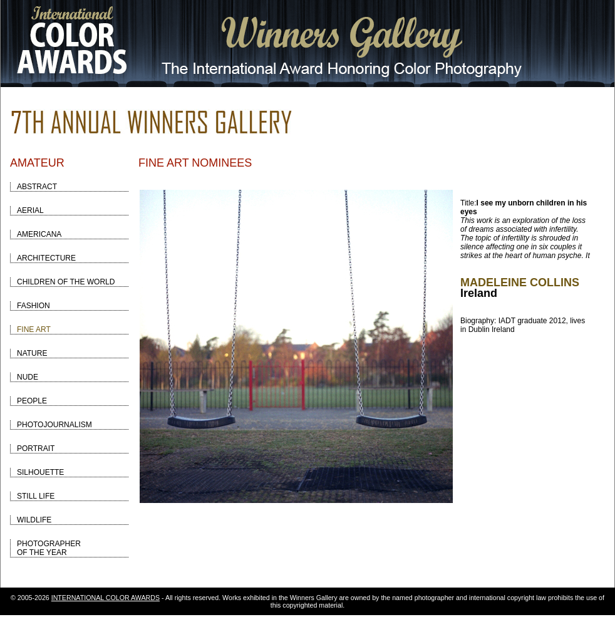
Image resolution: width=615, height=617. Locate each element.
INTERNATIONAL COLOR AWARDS (105, 597)
